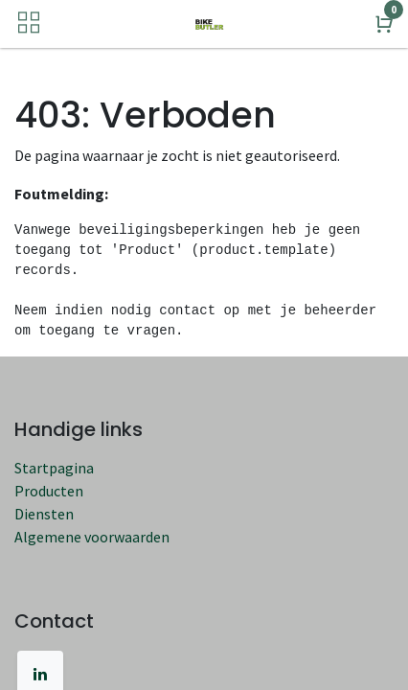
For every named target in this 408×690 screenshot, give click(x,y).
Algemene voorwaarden (92, 536)
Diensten (44, 513)
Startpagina (54, 467)
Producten (48, 490)
